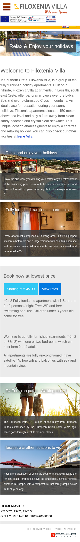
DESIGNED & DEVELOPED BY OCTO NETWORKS (52, 529)
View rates (50, 289)
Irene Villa (24, 136)
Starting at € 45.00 (21, 289)
